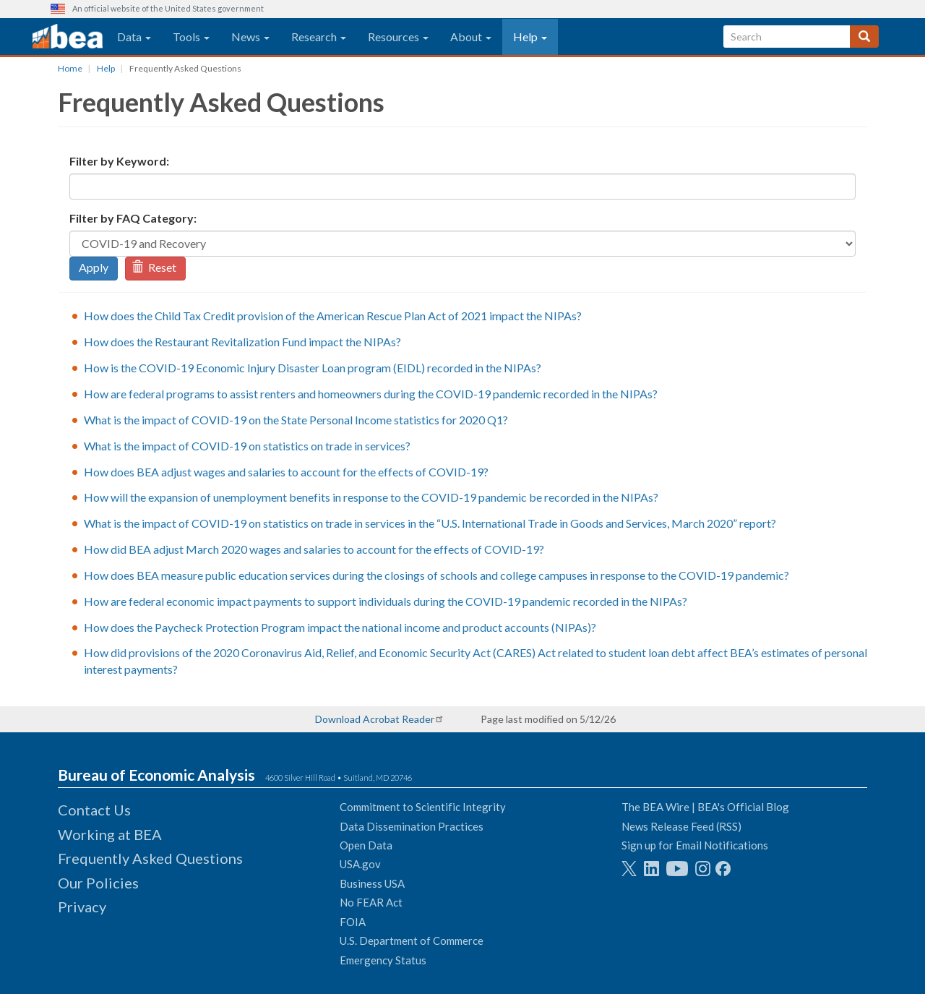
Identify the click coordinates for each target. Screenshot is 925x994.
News (250, 36)
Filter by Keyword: (119, 161)
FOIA (353, 921)
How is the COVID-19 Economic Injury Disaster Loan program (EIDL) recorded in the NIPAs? (312, 367)
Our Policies (98, 882)
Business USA (372, 883)
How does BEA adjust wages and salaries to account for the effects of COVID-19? (286, 472)
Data (134, 36)
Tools (191, 36)
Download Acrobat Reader (374, 719)
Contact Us (94, 809)
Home (70, 68)
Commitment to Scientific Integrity (423, 806)
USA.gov (360, 863)
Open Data (366, 845)
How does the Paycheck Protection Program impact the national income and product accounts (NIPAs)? (340, 627)
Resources (398, 36)
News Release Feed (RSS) (681, 826)
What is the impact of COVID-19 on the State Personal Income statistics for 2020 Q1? (296, 420)
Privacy (82, 906)
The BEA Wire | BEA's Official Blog (705, 806)
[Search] (864, 36)
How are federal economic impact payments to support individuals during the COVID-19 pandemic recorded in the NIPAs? (385, 601)
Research (318, 36)
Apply (93, 267)
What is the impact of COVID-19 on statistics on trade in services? (247, 446)
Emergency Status (383, 960)
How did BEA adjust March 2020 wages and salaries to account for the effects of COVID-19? (314, 549)
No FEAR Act (371, 902)
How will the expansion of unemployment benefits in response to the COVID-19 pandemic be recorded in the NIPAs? (371, 497)
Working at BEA (110, 834)
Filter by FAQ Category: (133, 218)
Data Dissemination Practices (411, 826)
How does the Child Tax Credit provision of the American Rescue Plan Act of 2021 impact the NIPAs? (333, 315)
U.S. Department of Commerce (411, 940)
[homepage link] (68, 37)
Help (530, 36)
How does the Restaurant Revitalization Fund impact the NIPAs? (242, 341)
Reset (154, 267)
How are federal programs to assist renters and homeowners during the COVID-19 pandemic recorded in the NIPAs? (371, 393)
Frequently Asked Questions (150, 858)
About (470, 36)
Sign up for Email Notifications (694, 845)
